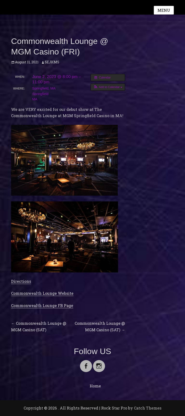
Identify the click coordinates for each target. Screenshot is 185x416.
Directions (21, 281)
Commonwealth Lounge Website (42, 293)
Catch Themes (147, 407)
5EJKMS (52, 62)
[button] (108, 87)
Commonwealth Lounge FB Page (42, 305)
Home (95, 385)
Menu (164, 10)
